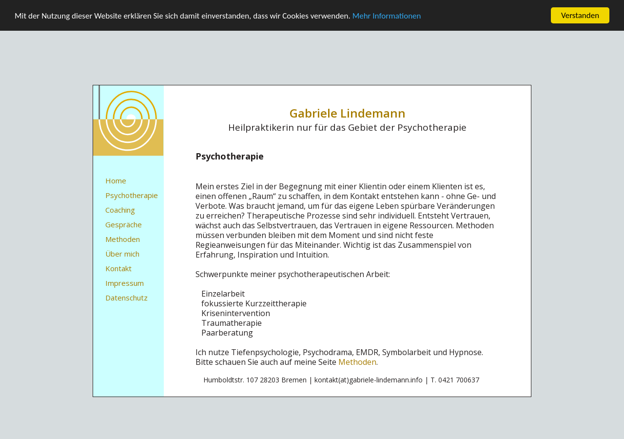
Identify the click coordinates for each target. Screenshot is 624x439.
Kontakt (118, 268)
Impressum (124, 283)
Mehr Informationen (386, 15)
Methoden (122, 239)
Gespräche (123, 224)
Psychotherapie (131, 195)
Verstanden (580, 15)
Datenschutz (126, 297)
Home (115, 180)
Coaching (120, 210)
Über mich (122, 254)
